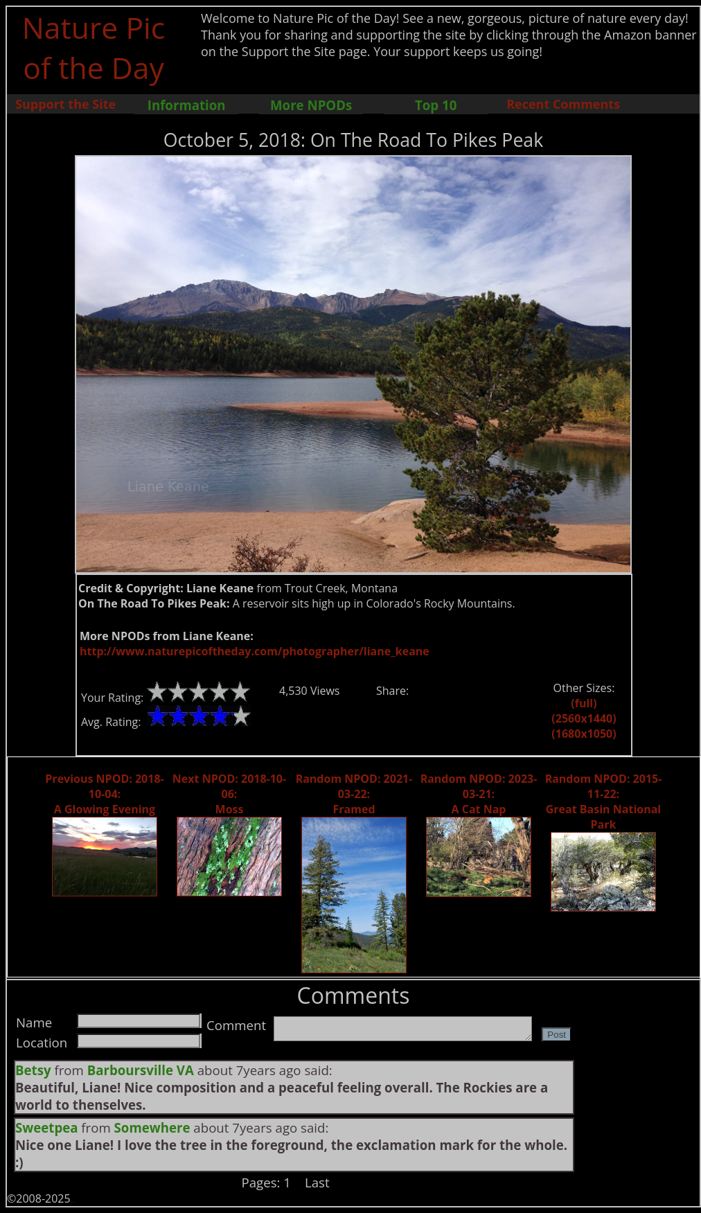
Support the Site (65, 104)
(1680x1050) (583, 733)
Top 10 (435, 105)
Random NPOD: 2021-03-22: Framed (354, 794)
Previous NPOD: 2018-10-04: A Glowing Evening (104, 794)
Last (317, 1182)
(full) (583, 703)
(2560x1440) (583, 718)
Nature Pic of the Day (94, 47)
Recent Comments (563, 104)
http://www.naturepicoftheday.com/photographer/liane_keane (254, 651)
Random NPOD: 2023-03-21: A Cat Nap (479, 794)
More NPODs (311, 105)
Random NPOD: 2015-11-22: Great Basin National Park (603, 801)
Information (187, 105)
